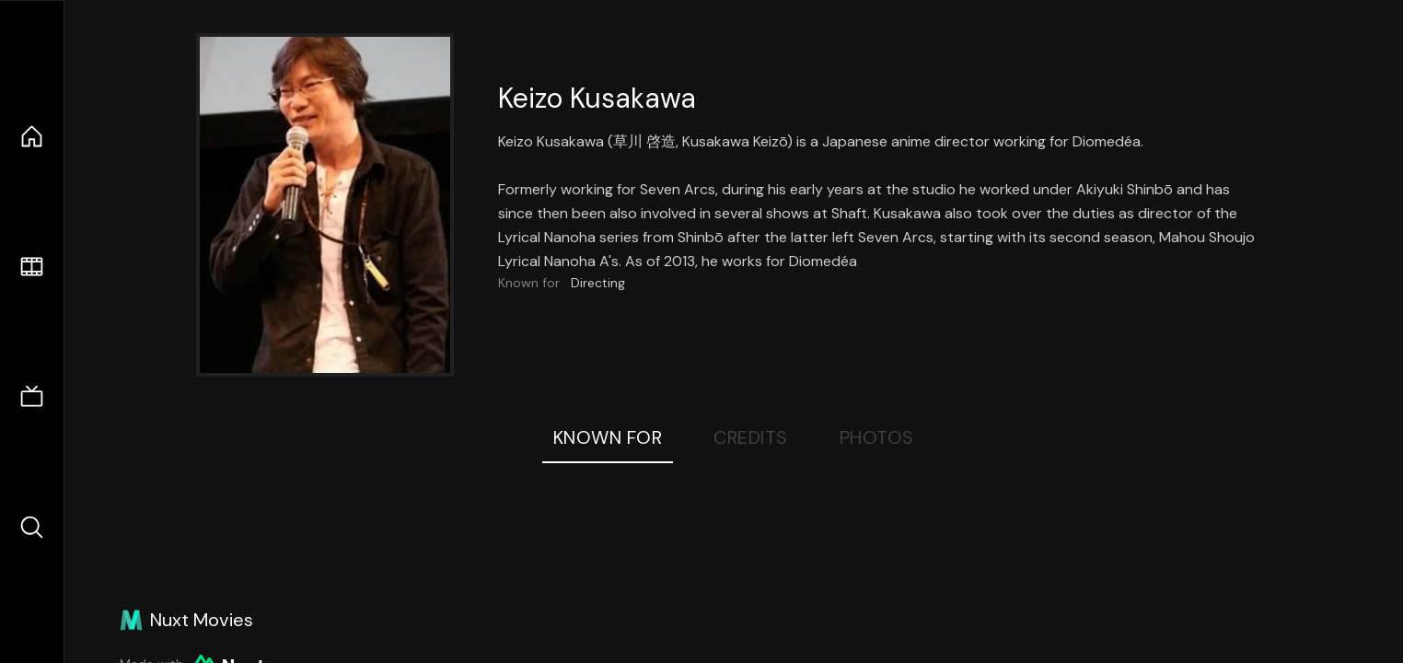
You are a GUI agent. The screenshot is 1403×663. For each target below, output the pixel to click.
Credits (750, 437)
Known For (608, 437)
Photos (877, 437)
